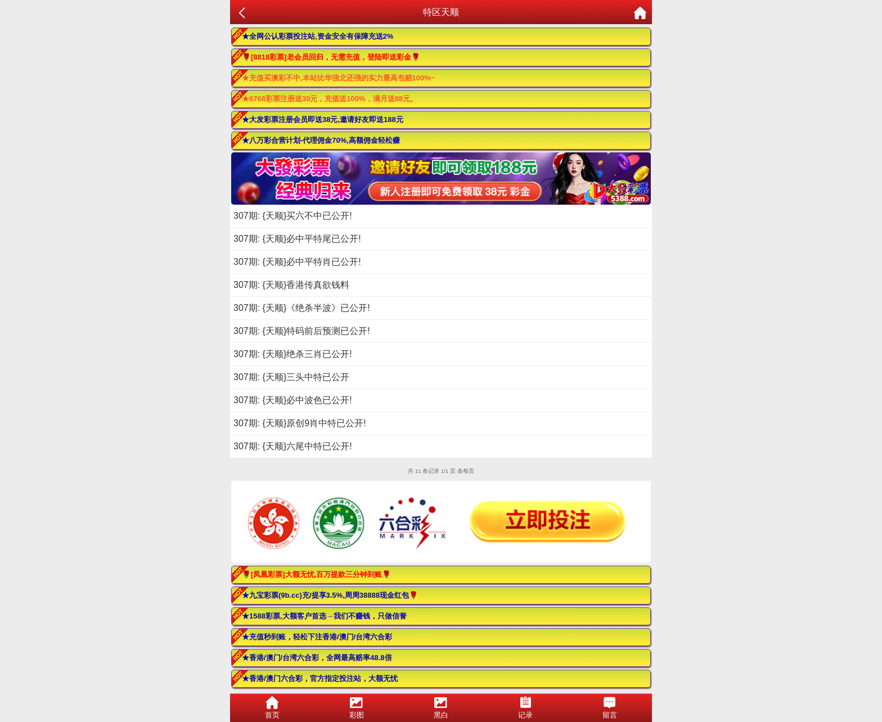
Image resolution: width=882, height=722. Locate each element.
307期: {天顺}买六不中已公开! (292, 215)
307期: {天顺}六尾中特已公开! (292, 446)
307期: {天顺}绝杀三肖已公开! (292, 354)
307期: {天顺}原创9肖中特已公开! (299, 423)
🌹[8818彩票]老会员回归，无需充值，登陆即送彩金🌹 (331, 57)
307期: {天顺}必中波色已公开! (292, 400)
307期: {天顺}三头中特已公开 (291, 377)
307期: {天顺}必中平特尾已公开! (297, 238)
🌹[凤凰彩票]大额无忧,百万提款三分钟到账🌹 (316, 574)
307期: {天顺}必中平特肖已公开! (297, 262)
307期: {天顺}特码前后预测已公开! (301, 331)
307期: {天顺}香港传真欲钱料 (291, 285)
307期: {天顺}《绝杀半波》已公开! (301, 308)
